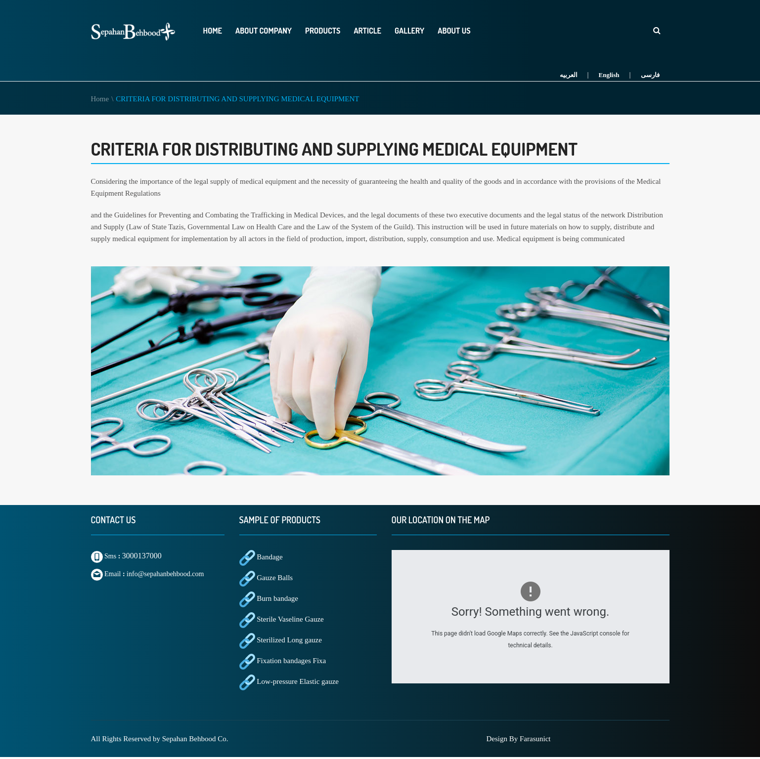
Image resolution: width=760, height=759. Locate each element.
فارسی (650, 75)
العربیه (569, 75)
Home (100, 99)
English (609, 75)
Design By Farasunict (519, 739)
